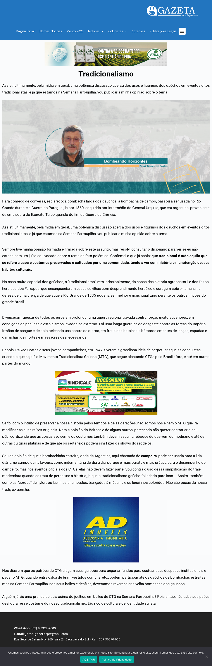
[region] (106, 54)
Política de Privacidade (117, 659)
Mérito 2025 (75, 31)
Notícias (96, 31)
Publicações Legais (163, 31)
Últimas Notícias (50, 31)
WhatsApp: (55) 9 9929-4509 (35, 628)
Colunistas (117, 31)
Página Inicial (25, 31)
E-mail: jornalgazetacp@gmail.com (41, 634)
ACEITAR (89, 659)
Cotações (138, 31)
